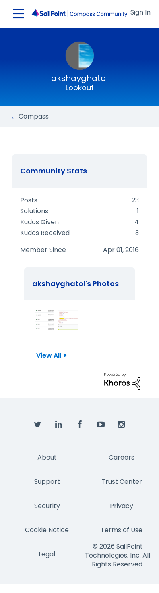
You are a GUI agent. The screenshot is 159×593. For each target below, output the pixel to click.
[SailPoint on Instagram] (122, 425)
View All (48, 355)
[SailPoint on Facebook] (80, 425)
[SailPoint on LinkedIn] (59, 425)
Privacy (121, 505)
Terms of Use (121, 530)
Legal (47, 554)
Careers (121, 457)
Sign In (140, 12)
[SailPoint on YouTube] (101, 425)
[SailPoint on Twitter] (38, 425)
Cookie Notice (47, 530)
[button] (44, 320)
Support (47, 481)
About (47, 457)
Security (47, 505)
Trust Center (121, 481)
